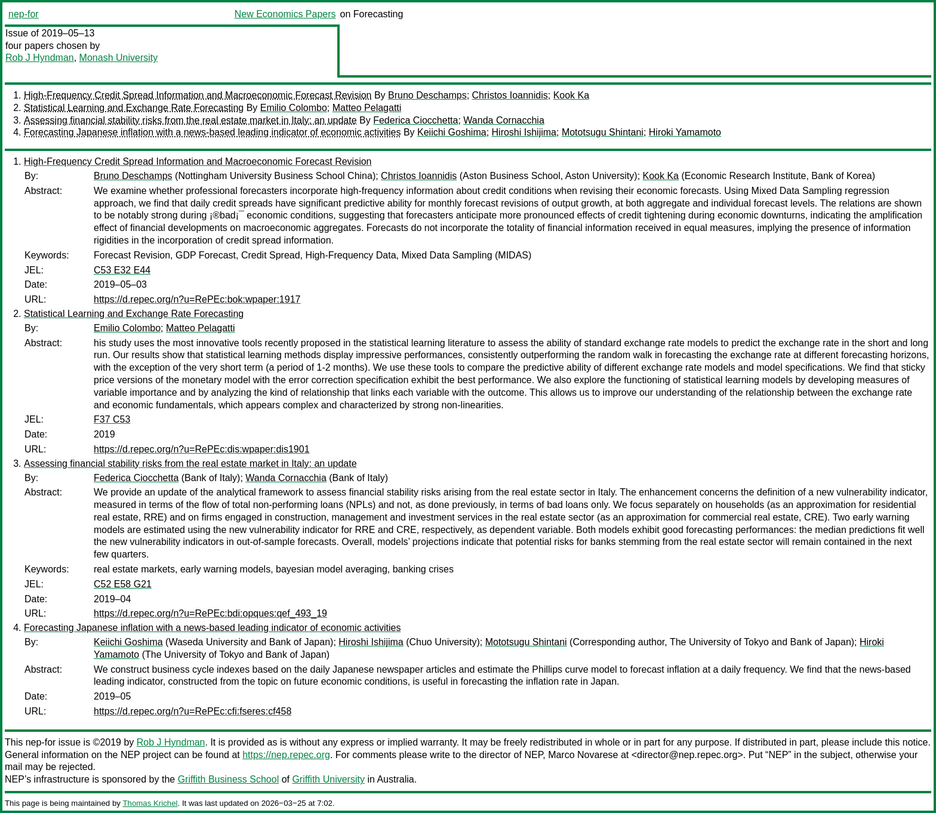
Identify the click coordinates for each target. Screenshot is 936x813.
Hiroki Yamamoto (685, 132)
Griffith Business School (228, 779)
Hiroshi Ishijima (524, 132)
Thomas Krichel (149, 803)
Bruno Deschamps (427, 95)
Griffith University (328, 779)
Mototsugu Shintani (603, 132)
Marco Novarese (583, 755)
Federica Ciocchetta (415, 120)
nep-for (23, 14)
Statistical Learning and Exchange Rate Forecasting (134, 108)
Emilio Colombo (293, 108)
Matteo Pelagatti (367, 108)
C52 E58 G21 (123, 584)
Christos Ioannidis (510, 95)
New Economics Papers (285, 14)
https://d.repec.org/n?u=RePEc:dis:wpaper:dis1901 (202, 449)
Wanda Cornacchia (503, 120)
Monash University (118, 58)
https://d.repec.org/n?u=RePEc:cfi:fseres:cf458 (192, 711)
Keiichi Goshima (452, 132)
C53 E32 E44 (122, 270)
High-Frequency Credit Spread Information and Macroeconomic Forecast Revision (197, 95)
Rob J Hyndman (39, 58)
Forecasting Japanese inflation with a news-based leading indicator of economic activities (212, 132)
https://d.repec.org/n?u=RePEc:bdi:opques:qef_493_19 (210, 613)
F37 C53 (112, 419)
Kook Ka (571, 95)
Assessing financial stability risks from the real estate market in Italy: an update (190, 120)
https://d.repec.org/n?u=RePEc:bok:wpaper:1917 (197, 299)
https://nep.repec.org (286, 755)
